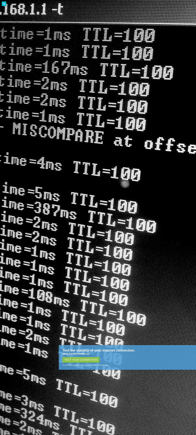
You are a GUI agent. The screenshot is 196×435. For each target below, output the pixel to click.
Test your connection (81, 359)
